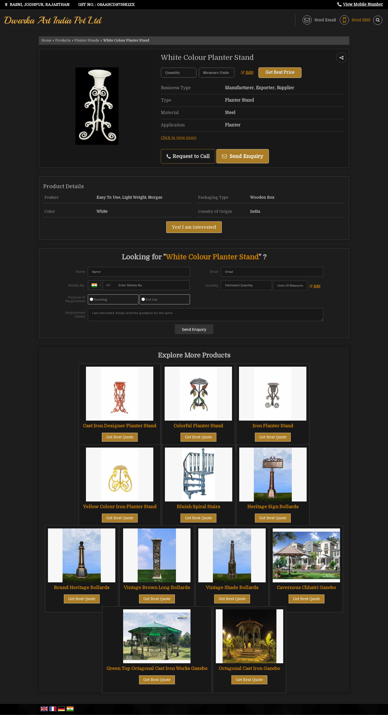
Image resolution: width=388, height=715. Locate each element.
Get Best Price (280, 72)
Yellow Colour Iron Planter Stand (120, 506)
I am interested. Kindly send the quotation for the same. (205, 314)
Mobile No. (76, 285)
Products (63, 40)
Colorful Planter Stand (198, 425)
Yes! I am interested (194, 227)
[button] (363, 4)
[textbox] (216, 73)
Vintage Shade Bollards (232, 587)
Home (46, 40)
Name (80, 271)
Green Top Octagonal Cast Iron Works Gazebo (156, 668)
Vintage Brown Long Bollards (157, 587)
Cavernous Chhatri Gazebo (306, 587)
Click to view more (178, 138)
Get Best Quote (119, 437)
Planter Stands (86, 40)
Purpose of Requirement (75, 299)
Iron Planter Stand (272, 425)
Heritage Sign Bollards (273, 506)
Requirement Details (75, 314)
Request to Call (188, 156)
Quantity (211, 285)
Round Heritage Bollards (81, 587)
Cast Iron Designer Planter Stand (119, 425)
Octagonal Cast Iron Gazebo (249, 668)
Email (214, 271)
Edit (247, 73)
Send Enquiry (242, 156)
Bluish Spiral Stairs (198, 506)
